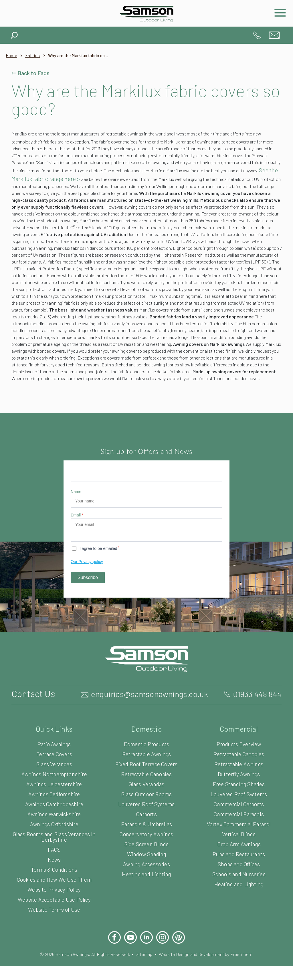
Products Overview (238, 763)
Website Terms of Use (54, 928)
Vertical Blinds (238, 853)
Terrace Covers (54, 773)
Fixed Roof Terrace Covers (147, 783)
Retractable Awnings (146, 773)
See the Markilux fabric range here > (160, 177)
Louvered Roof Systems (146, 823)
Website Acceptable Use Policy (54, 918)
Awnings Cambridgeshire (54, 823)
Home (11, 55)
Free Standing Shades (238, 803)
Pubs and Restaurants (238, 873)
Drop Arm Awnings (239, 863)
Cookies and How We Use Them (54, 898)
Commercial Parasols (238, 833)
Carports (146, 833)
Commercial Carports (239, 823)
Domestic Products (146, 763)
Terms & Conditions (54, 888)
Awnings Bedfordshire (54, 813)
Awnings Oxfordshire (54, 843)
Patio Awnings (54, 763)
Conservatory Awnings (146, 853)
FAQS (54, 868)
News (54, 878)
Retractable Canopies (146, 793)
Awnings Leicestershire (54, 803)
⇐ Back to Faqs (31, 73)
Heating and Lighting (146, 893)
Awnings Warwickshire (54, 833)
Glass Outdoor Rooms (146, 813)
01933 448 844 (257, 35)
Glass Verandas (54, 783)
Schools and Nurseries (239, 893)
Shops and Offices (238, 883)
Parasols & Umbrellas (146, 843)
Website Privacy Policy (54, 908)
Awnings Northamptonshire (54, 793)
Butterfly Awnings (238, 793)
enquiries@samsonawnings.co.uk (274, 35)
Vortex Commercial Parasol (238, 843)
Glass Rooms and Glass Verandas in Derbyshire (54, 855)
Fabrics (33, 55)
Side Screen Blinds (146, 863)
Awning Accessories (146, 883)
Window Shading (146, 873)
